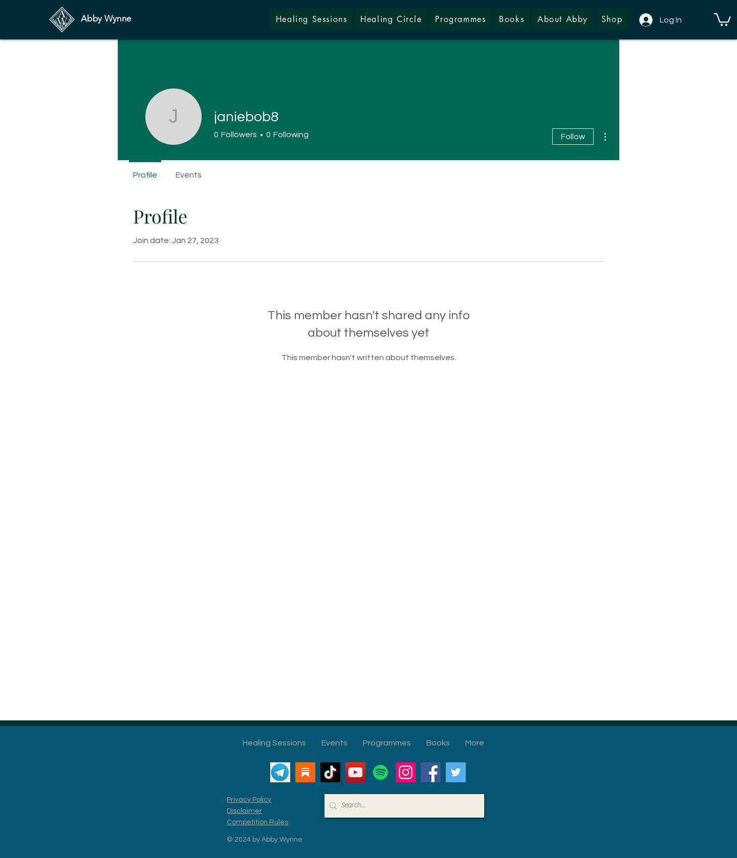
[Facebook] (431, 772)
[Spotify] (381, 772)
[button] (612, 19)
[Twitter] (456, 772)
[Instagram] (406, 772)
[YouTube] (355, 772)
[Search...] (402, 806)
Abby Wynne (106, 18)
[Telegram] (280, 772)
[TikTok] (330, 772)
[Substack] (305, 772)
